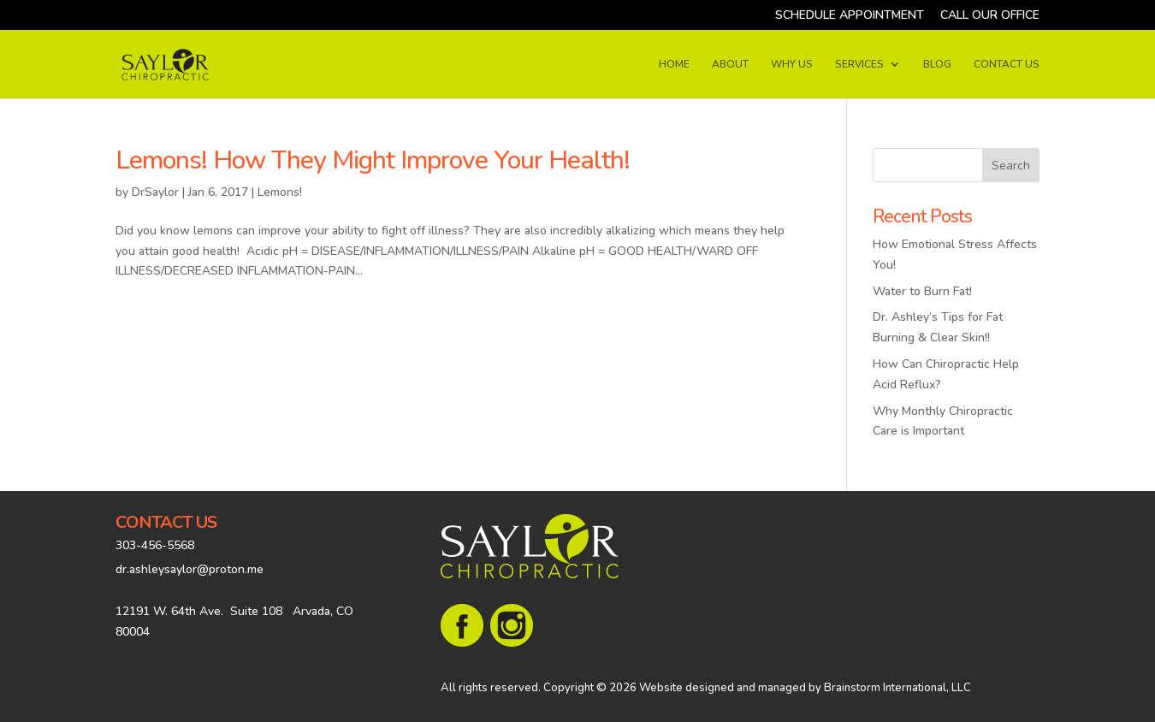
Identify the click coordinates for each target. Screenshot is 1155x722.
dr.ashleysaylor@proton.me (190, 569)
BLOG (937, 64)
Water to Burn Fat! (922, 291)
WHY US (792, 64)
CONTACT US (1007, 64)
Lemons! (280, 192)
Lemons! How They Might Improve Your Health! (373, 160)
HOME (674, 64)
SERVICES (859, 64)
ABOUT (730, 64)
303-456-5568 (155, 545)
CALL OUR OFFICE (990, 16)
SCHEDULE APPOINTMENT (849, 16)
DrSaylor (155, 192)
